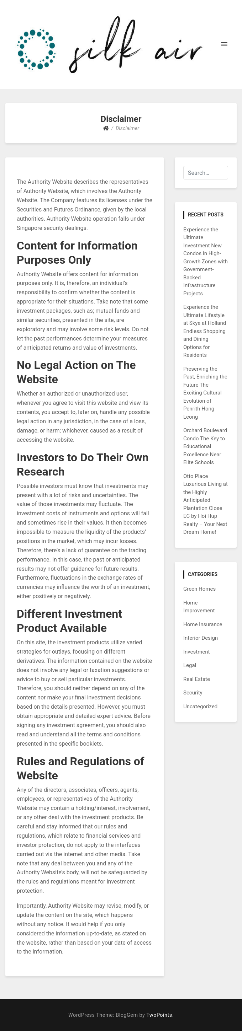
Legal (189, 665)
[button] (224, 44)
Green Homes (199, 589)
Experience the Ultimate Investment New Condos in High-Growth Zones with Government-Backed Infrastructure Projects (205, 261)
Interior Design (200, 638)
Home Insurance (202, 624)
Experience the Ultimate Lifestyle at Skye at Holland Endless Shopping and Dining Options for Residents (204, 331)
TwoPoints (159, 1015)
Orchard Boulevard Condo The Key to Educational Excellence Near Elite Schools (205, 446)
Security (192, 692)
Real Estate (196, 679)
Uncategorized (200, 706)
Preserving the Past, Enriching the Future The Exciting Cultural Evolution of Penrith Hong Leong (205, 393)
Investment (196, 652)
